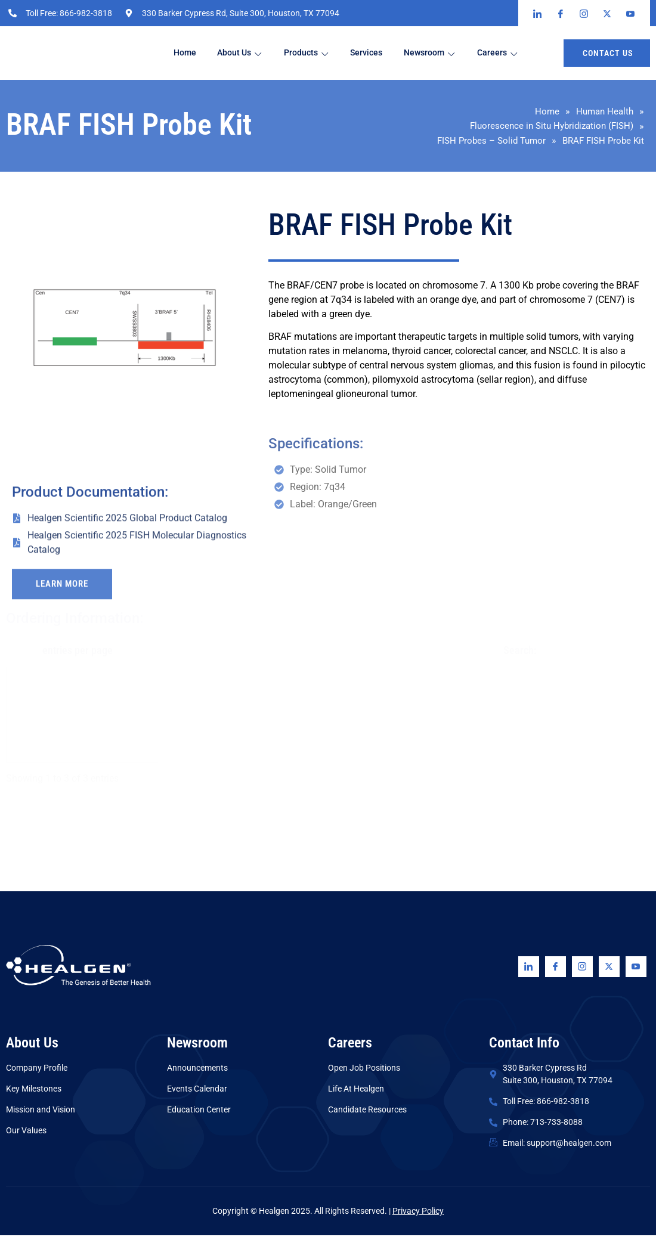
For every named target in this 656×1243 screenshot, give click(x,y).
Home (190, 53)
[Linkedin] (528, 974)
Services (386, 53)
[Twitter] (609, 974)
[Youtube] (636, 974)
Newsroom (458, 53)
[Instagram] (582, 974)
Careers (534, 53)
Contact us (608, 53)
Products (318, 53)
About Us (248, 53)
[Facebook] (555, 974)
